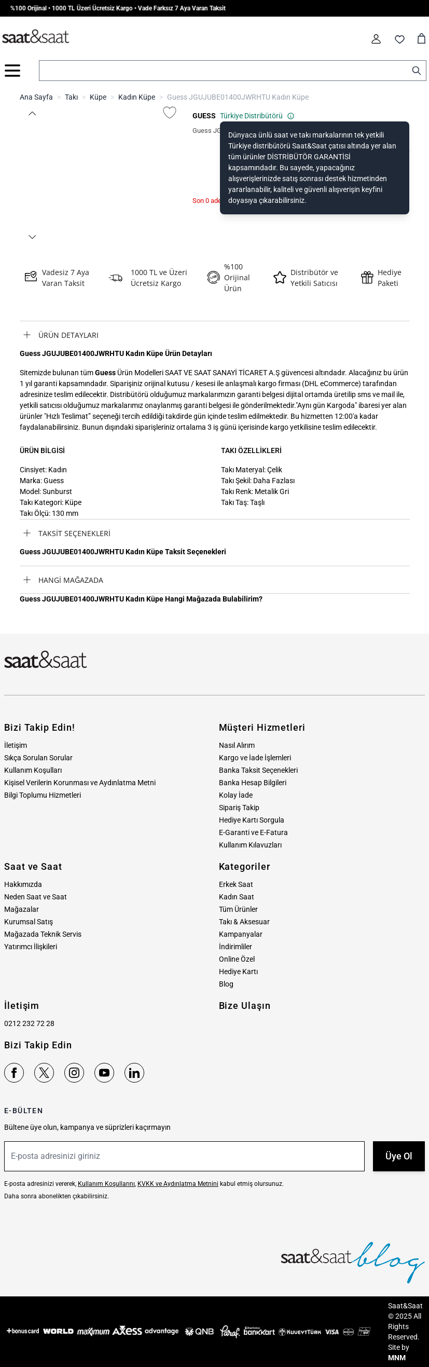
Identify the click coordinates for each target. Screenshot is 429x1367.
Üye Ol (398, 1156)
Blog (226, 984)
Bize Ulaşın (245, 1005)
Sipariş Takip (239, 807)
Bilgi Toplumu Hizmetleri (42, 795)
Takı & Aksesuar (244, 922)
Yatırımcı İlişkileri (30, 946)
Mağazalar (21, 909)
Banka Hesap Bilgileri (252, 782)
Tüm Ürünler (238, 909)
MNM (397, 1358)
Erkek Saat (236, 884)
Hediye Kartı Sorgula (251, 820)
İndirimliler (235, 946)
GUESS (204, 116)
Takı (71, 97)
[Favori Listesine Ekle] (169, 112)
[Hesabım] (376, 39)
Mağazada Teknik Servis (42, 934)
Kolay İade (236, 795)
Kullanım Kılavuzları (250, 845)
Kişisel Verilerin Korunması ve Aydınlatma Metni (80, 782)
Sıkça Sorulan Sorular (38, 758)
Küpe (98, 97)
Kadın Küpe (136, 97)
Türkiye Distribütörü (257, 116)
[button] (32, 113)
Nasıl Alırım (237, 745)
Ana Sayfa (36, 97)
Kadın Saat (236, 897)
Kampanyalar (240, 934)
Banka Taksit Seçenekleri (258, 770)
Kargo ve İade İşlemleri (255, 758)
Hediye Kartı (238, 971)
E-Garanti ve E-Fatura (253, 832)
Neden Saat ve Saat (35, 897)
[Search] (416, 70)
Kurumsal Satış (28, 922)
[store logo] (36, 37)
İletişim (15, 745)
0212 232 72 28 (29, 1023)
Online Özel (237, 959)
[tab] (215, 334)
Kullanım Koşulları (33, 770)
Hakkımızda (23, 884)
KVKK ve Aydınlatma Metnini (177, 1183)
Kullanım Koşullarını (106, 1183)
